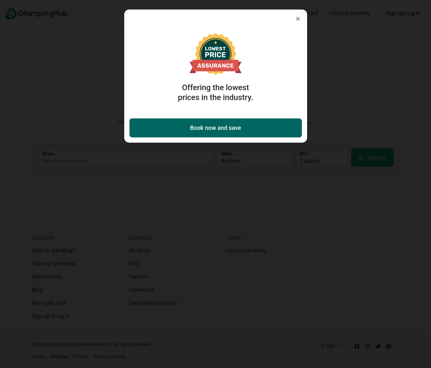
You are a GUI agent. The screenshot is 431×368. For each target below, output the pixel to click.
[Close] (298, 19)
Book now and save (215, 127)
